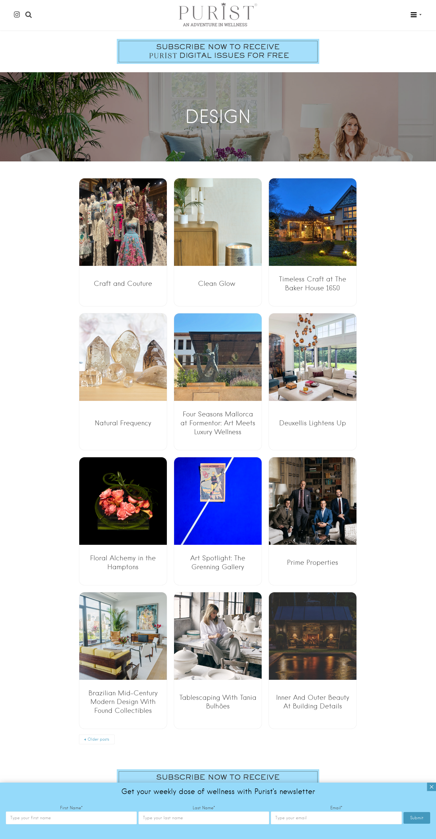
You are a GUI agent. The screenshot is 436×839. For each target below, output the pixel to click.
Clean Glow (217, 283)
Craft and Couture (123, 283)
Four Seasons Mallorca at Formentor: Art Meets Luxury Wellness (217, 423)
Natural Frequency (123, 423)
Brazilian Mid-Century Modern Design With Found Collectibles (123, 702)
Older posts (98, 739)
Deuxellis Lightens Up (312, 423)
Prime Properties (312, 562)
